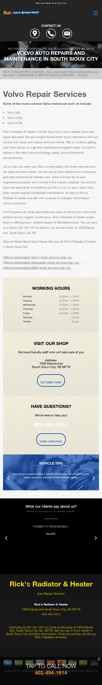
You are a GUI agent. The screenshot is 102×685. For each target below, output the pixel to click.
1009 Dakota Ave (40, 48)
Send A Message (51, 441)
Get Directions (50, 382)
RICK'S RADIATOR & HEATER (23, 72)
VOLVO (82, 75)
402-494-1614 (17, 48)
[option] (51, 472)
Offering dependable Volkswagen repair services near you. (41, 262)
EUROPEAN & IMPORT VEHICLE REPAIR (46, 75)
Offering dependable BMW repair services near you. (37, 267)
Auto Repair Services (51, 593)
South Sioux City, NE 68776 (74, 48)
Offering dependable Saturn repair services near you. (37, 257)
